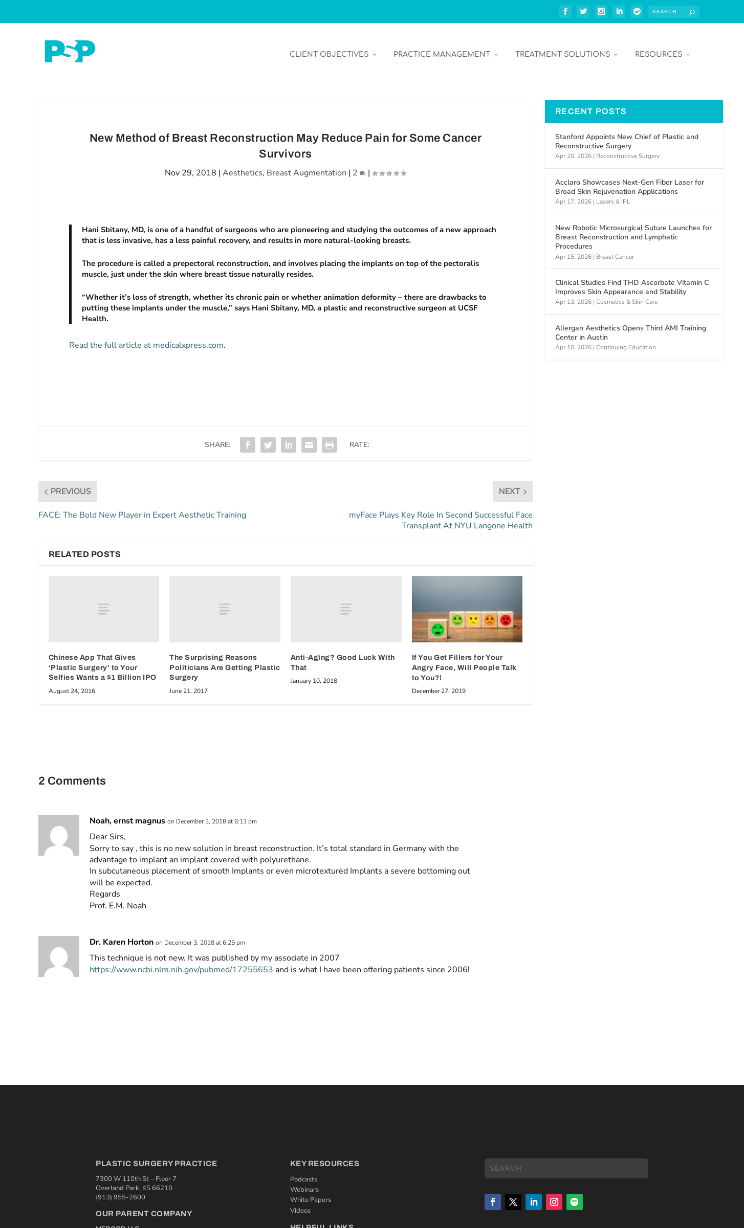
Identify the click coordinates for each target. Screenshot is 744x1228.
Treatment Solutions (562, 47)
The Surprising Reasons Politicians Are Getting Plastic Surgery (224, 660)
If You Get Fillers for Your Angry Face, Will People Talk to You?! (464, 660)
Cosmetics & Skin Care (627, 294)
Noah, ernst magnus (127, 813)
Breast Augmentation (306, 165)
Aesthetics (242, 165)
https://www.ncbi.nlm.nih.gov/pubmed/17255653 (181, 962)
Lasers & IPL (613, 194)
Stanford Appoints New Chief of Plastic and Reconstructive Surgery (626, 133)
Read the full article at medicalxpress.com (146, 337)
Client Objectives (329, 47)
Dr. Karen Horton (122, 934)
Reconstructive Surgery (628, 148)
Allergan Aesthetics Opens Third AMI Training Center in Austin (630, 325)
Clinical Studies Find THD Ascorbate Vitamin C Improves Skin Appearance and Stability (632, 279)
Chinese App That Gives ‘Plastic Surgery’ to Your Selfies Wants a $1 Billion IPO (103, 660)
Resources (658, 47)
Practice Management (441, 47)
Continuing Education (626, 340)
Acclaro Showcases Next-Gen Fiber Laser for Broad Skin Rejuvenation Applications (629, 179)
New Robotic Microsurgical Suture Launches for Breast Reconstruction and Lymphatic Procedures (633, 229)
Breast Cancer (615, 249)
